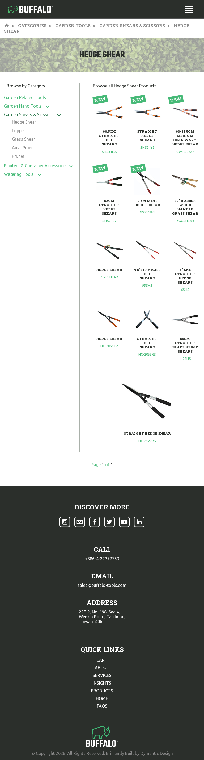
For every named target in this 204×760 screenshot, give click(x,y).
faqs (102, 706)
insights (102, 683)
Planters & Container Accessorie (35, 165)
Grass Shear (23, 139)
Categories (32, 25)
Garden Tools (73, 25)
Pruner (18, 156)
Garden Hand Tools (23, 106)
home (102, 698)
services (102, 675)
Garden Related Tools (25, 97)
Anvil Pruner (23, 147)
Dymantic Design (157, 753)
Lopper (18, 130)
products (102, 690)
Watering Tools (19, 174)
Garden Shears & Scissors (132, 25)
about (102, 667)
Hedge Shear (24, 122)
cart (102, 660)
